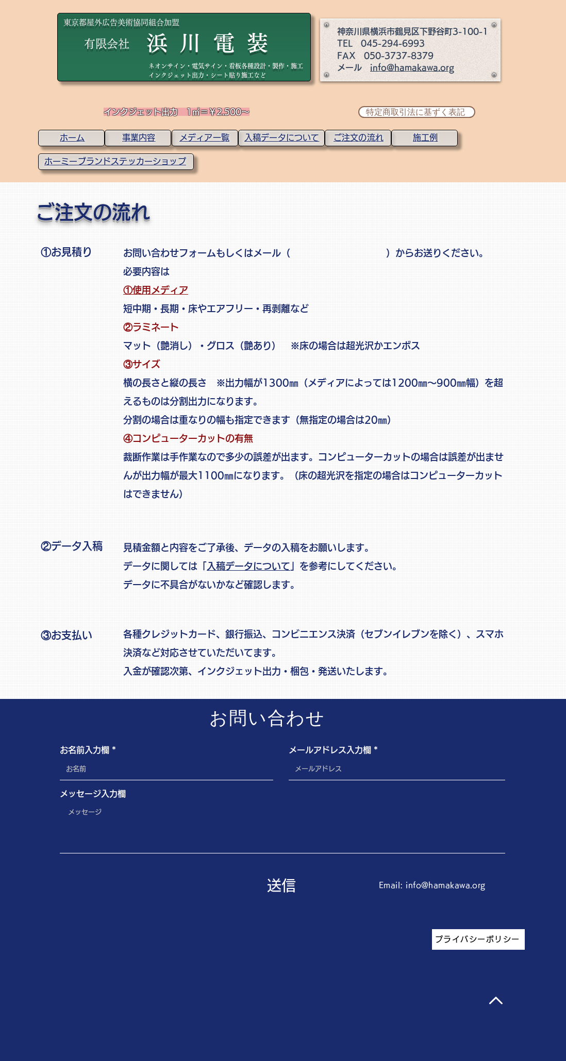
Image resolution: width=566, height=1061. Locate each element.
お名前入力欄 (84, 750)
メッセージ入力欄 (93, 794)
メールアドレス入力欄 (330, 750)
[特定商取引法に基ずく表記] (416, 112)
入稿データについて (248, 566)
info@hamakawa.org (412, 67)
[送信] (281, 886)
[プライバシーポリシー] (478, 939)
